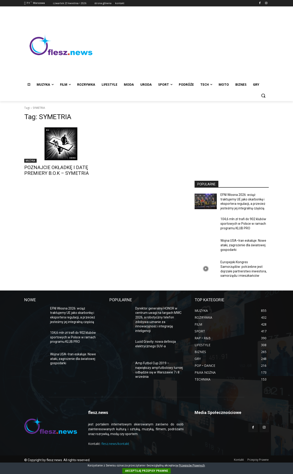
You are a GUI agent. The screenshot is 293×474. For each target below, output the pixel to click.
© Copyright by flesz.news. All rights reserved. (57, 460)
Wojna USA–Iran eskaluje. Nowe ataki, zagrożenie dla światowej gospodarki (243, 245)
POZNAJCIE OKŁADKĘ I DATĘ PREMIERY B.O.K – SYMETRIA (56, 170)
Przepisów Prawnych (192, 465)
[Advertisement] (183, 45)
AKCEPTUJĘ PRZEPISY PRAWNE (146, 470)
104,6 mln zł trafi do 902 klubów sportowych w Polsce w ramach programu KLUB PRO (243, 223)
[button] (263, 95)
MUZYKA (30, 160)
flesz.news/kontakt (115, 443)
